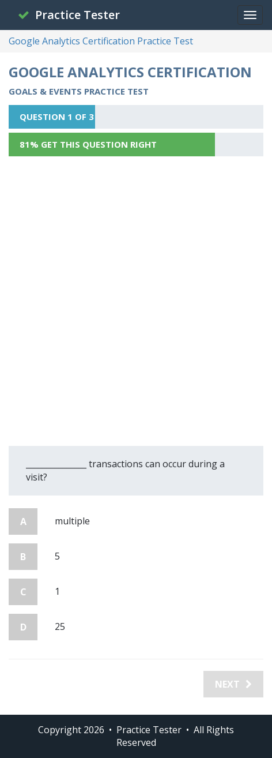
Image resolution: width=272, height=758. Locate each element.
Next (233, 684)
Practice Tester (69, 14)
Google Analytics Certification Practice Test (101, 41)
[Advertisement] (136, 301)
